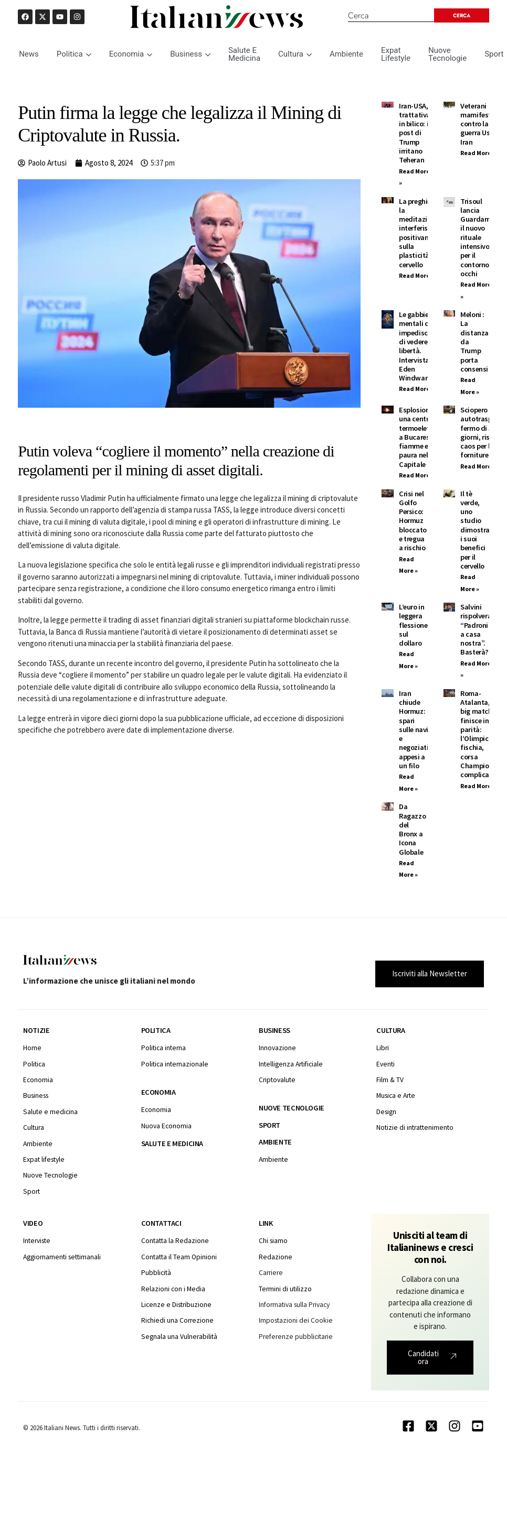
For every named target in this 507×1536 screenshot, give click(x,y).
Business (190, 54)
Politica (74, 54)
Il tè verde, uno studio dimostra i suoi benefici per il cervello (475, 530)
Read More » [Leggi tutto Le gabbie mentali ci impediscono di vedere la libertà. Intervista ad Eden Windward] (416, 389)
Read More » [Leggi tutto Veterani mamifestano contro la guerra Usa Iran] (477, 153)
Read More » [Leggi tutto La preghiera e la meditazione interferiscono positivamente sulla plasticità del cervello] (416, 275)
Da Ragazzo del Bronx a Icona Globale (412, 829)
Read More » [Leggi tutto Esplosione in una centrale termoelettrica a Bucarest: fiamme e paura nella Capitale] (416, 475)
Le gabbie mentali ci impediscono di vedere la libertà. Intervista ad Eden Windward (419, 346)
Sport (269, 1125)
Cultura (295, 54)
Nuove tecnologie (291, 1108)
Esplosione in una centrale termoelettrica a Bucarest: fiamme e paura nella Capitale (422, 437)
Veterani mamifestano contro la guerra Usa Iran (481, 124)
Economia (131, 54)
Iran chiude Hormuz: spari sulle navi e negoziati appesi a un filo (414, 729)
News (29, 54)
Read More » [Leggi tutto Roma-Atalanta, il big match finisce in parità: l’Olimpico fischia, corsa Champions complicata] (477, 786)
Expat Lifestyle (395, 54)
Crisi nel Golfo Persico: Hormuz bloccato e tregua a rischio (413, 521)
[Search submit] (461, 15)
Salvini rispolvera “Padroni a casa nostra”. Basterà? (475, 629)
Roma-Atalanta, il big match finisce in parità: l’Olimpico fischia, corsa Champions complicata (478, 734)
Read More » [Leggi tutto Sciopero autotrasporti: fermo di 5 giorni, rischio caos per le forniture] (477, 466)
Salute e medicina (172, 1143)
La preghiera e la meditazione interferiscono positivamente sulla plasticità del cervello (422, 233)
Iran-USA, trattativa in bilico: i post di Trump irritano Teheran (414, 133)
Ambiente (346, 54)
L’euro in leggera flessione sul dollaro (413, 625)
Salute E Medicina (244, 54)
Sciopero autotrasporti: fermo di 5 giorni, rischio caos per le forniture (482, 432)
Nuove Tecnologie (447, 54)
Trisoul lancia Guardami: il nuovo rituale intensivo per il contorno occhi (477, 237)
